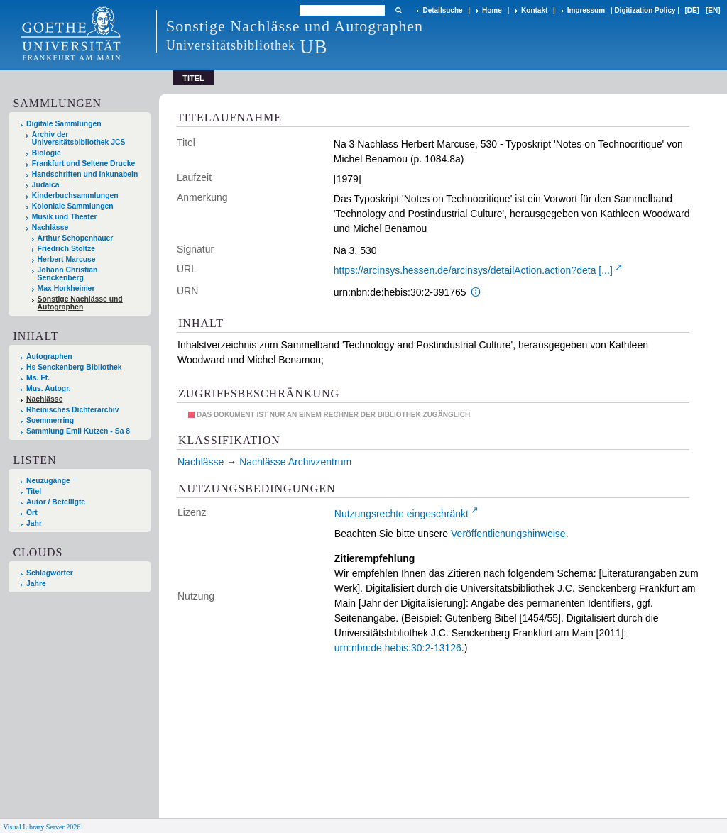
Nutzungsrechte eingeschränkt (401, 513)
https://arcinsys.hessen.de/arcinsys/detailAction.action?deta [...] (473, 270)
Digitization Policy (644, 10)
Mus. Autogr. (48, 388)
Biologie (46, 153)
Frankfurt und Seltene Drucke (84, 163)
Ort (32, 513)
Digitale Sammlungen (64, 124)
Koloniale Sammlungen (73, 206)
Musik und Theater (64, 217)
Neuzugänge (48, 481)
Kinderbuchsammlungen (75, 195)
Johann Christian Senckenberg (68, 274)
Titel (33, 491)
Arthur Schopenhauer (76, 238)
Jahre (36, 583)
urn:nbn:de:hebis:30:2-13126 (397, 647)
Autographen (49, 356)
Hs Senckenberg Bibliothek (74, 367)
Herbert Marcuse (67, 259)
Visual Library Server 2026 (41, 827)
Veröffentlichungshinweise (508, 533)
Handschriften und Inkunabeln (85, 174)
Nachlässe (50, 227)
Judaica (46, 185)
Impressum (586, 10)
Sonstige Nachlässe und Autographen (80, 303)
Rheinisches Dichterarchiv (72, 410)
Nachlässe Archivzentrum (295, 462)
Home (492, 10)
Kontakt (534, 10)
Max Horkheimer (66, 288)
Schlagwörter (49, 573)
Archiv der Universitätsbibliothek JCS (79, 138)
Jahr (34, 523)
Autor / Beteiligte (55, 502)
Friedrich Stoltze (66, 249)
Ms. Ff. (38, 378)
